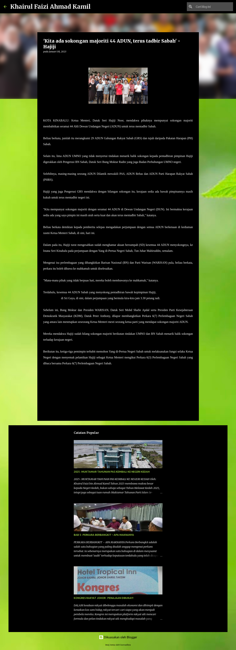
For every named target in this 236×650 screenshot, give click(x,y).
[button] (45, 59)
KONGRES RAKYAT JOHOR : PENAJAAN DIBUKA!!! (103, 597)
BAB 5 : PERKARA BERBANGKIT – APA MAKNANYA (104, 534)
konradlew (125, 645)
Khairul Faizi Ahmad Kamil (50, 6)
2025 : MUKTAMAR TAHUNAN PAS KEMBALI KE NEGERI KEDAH (112, 471)
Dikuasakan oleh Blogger (118, 637)
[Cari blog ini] (213, 6)
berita (48, 374)
